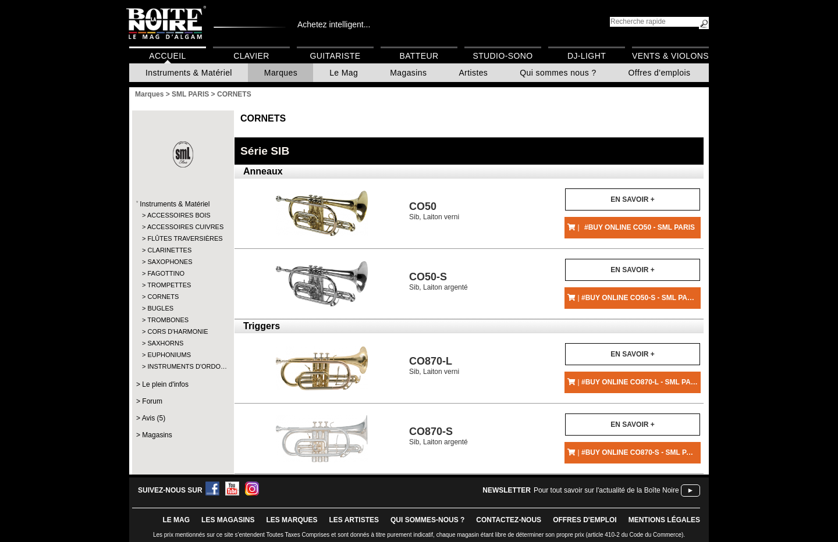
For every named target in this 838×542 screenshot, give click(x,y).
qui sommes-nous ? (427, 520)
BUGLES (160, 308)
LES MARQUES (291, 520)
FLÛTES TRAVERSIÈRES (182, 238)
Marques (280, 72)
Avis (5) (153, 418)
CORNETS (163, 296)
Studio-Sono (502, 55)
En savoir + (632, 199)
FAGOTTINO (165, 273)
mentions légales (664, 520)
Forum (152, 401)
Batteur (418, 55)
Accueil (167, 55)
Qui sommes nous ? (558, 72)
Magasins (408, 72)
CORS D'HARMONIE (177, 331)
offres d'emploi (585, 520)
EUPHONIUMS (169, 354)
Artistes (473, 72)
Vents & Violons (670, 55)
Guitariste (335, 55)
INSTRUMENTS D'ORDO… (182, 366)
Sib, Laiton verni (434, 211)
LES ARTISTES (354, 520)
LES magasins (227, 520)
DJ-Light (586, 55)
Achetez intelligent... (333, 24)
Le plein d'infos (165, 384)
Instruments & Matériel (188, 72)
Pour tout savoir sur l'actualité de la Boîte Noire (606, 490)
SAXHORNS (165, 343)
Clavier (251, 55)
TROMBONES (168, 319)
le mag (176, 520)
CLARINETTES (169, 250)
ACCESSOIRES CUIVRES (182, 226)
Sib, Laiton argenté (438, 281)
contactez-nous (508, 520)
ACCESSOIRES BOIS (179, 215)
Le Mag (343, 72)
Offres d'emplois (659, 72)
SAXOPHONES (169, 261)
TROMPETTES (169, 284)
